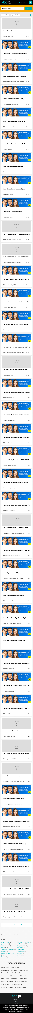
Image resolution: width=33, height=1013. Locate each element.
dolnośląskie (4, 946)
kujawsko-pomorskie (23, 942)
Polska (3, 939)
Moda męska (5, 970)
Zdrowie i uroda (11, 973)
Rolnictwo (14, 978)
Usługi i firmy (23, 978)
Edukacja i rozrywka (21, 981)
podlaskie (19, 953)
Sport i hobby (5, 984)
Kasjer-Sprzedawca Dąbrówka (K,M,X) (14, 618)
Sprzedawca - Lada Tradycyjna (12, 211)
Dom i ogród (22, 973)
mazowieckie (5, 942)
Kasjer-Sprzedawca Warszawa (12, 31)
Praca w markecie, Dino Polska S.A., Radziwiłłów (18, 527)
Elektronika (13, 976)
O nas (16, 1001)
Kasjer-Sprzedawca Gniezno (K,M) (13, 798)
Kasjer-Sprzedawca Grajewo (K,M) (13, 99)
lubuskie (3, 951)
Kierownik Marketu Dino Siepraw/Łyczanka (16, 257)
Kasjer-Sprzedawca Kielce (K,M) (13, 166)
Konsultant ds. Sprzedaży (10, 731)
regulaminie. (20, 1011)
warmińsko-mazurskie (7, 953)
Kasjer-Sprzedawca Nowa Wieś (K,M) (14, 76)
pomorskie (4, 944)
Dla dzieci (14, 970)
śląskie (3, 947)
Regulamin (16, 999)
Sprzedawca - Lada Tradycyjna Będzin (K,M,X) (17, 53)
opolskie (19, 955)
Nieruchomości (24, 970)
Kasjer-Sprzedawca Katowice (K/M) (14, 189)
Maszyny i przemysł (7, 981)
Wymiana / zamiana (7, 987)
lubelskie (19, 947)
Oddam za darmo (17, 984)
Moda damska (15, 967)
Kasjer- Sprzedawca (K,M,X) (11, 573)
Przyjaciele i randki (20, 987)
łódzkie (3, 957)
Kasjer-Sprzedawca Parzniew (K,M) (14, 640)
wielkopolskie (21, 944)
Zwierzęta (4, 976)
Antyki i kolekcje (23, 976)
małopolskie (20, 949)
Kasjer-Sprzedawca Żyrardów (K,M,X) (14, 595)
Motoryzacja (5, 967)
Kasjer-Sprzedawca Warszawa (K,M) (14, 121)
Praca (3, 973)
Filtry (5, 15)
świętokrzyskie (21, 946)
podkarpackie (21, 951)
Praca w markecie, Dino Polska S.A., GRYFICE (17, 889)
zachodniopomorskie (7, 949)
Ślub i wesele (5, 978)
